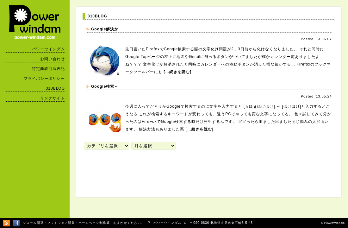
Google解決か (104, 29)
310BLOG (55, 88)
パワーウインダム (48, 49)
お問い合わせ (52, 59)
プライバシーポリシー (44, 78)
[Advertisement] (198, 170)
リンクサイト (52, 98)
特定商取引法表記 (48, 68)
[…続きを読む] (177, 72)
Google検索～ (104, 86)
